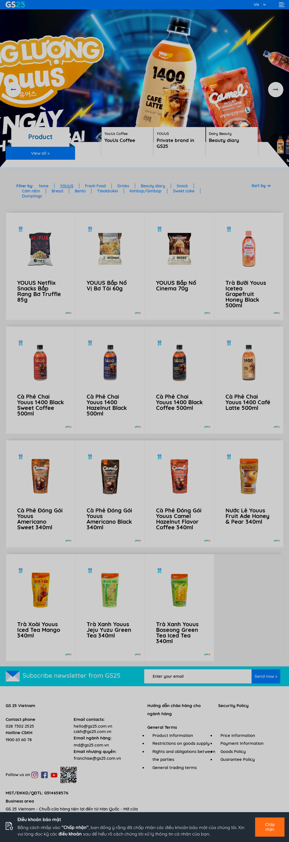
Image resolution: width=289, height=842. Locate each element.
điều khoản (70, 834)
